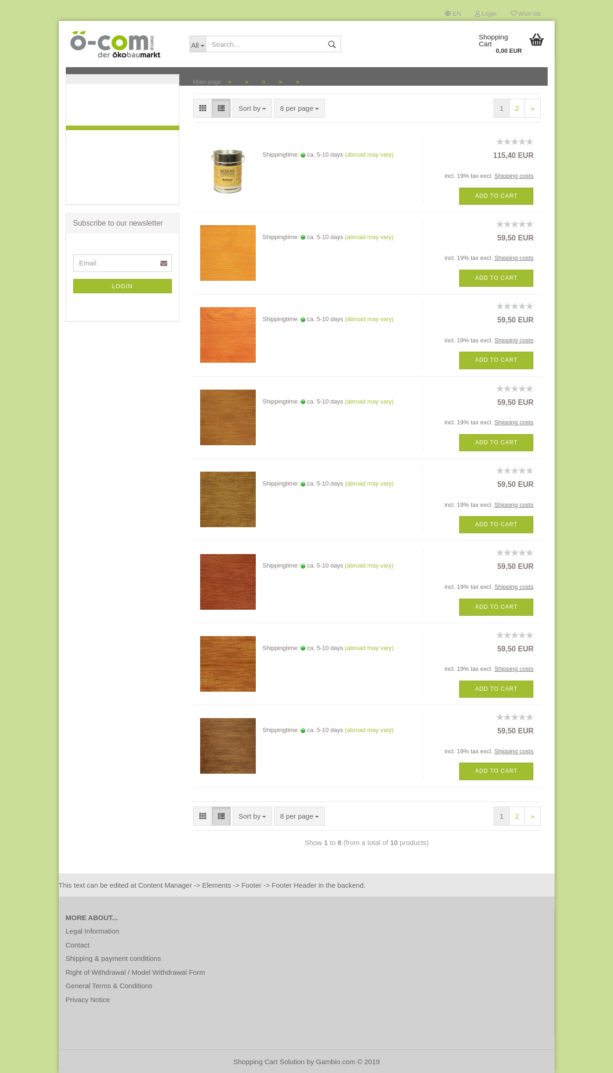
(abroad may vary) (369, 154)
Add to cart (496, 196)
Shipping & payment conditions (113, 958)
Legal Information (93, 931)
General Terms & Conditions (109, 986)
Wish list (526, 13)
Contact (78, 945)
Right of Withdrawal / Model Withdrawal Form (135, 972)
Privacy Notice (88, 1000)
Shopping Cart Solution (268, 1062)
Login (485, 13)
